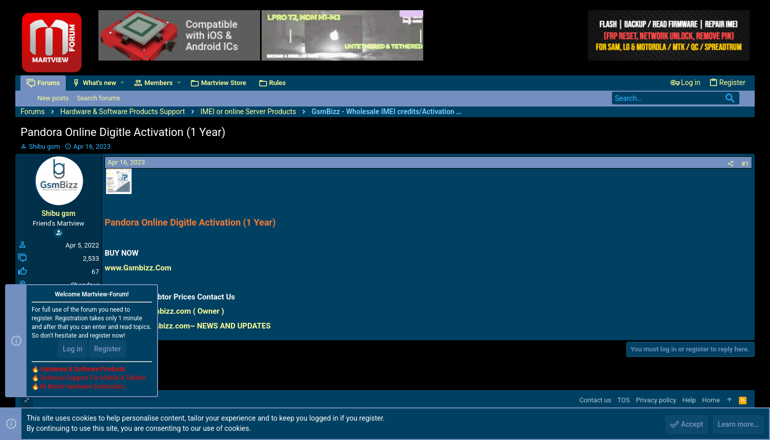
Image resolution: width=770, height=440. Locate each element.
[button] (122, 82)
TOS (624, 400)
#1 (745, 164)
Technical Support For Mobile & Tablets (92, 378)
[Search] (675, 98)
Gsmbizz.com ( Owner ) (184, 311)
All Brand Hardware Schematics (82, 387)
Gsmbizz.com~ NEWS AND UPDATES (207, 326)
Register (107, 349)
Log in (72, 349)
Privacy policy (656, 400)
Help (689, 400)
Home (711, 400)
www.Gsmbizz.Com (138, 267)
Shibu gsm (44, 146)
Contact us (595, 400)
